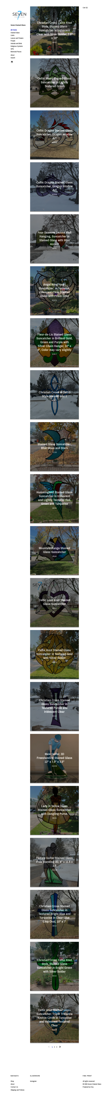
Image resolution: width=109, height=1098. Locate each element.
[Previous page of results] (49, 1047)
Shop (12, 1081)
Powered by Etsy (88, 1087)
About (12, 55)
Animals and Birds (16, 43)
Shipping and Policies (17, 1090)
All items (14, 30)
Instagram (33, 1081)
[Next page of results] (60, 1047)
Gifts (12, 49)
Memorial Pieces (16, 51)
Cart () (85, 7)
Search (13, 58)
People (13, 41)
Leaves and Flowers (17, 38)
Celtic (12, 35)
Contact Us (14, 1087)
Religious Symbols (17, 46)
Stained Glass (15, 32)
